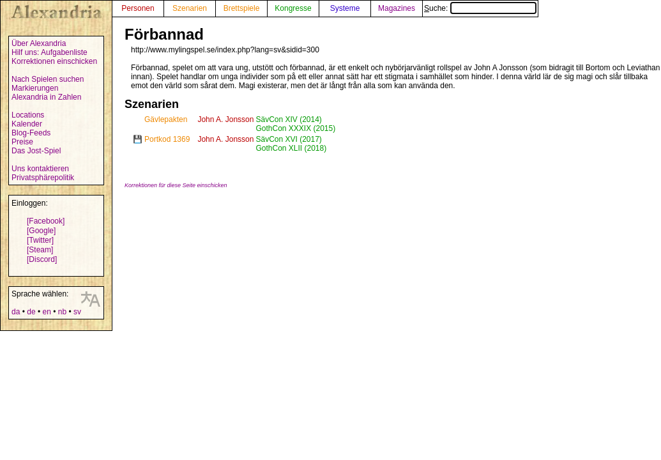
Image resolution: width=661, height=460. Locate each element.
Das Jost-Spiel (36, 150)
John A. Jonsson (225, 119)
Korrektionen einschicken (54, 61)
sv (77, 311)
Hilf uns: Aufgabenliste (49, 52)
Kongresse (293, 8)
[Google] (41, 230)
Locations (27, 115)
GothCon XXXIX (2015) (295, 128)
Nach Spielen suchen (47, 79)
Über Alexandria (38, 43)
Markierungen (34, 88)
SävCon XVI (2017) (288, 139)
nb (62, 311)
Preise (22, 141)
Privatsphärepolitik (42, 177)
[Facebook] (46, 221)
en (46, 311)
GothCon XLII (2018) (290, 148)
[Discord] (42, 259)
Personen (137, 8)
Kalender (26, 123)
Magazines (396, 8)
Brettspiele (242, 8)
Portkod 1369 (167, 139)
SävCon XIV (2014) (288, 119)
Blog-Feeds (30, 132)
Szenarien (189, 8)
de (31, 311)
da (15, 311)
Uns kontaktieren (40, 168)
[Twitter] (40, 240)
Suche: (480, 8)
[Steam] (40, 249)
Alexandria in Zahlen (46, 97)
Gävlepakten (165, 119)
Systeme (345, 8)
